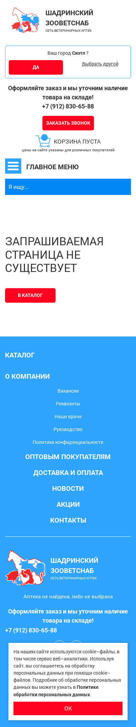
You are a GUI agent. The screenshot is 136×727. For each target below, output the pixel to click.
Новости (68, 488)
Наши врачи (68, 416)
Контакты (68, 520)
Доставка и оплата (68, 473)
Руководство (68, 429)
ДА (36, 67)
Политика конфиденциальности (68, 442)
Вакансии (68, 390)
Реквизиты (68, 403)
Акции (68, 504)
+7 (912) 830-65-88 (68, 106)
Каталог (20, 355)
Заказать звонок (68, 123)
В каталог (30, 295)
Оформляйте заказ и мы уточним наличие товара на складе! (68, 92)
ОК (68, 708)
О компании (27, 376)
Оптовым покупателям (68, 457)
